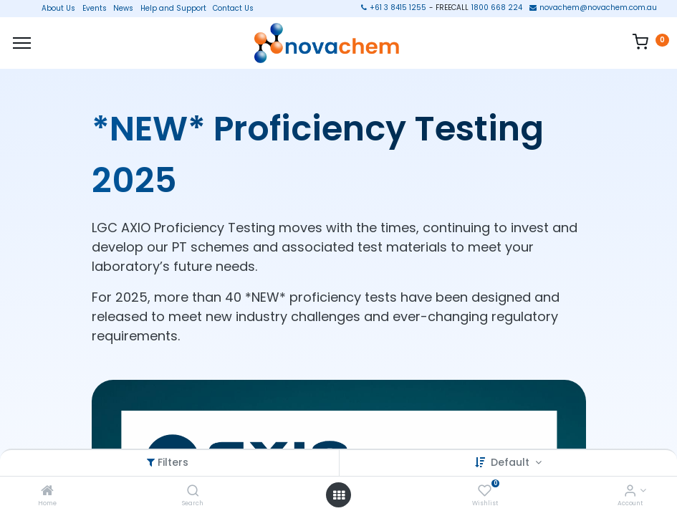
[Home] (47, 491)
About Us (54, 9)
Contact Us (233, 9)
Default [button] (511, 462)
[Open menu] (339, 495)
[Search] (193, 491)
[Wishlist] (484, 491)
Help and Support (173, 9)
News (123, 9)
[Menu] (21, 43)
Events (94, 9)
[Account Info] (630, 491)
